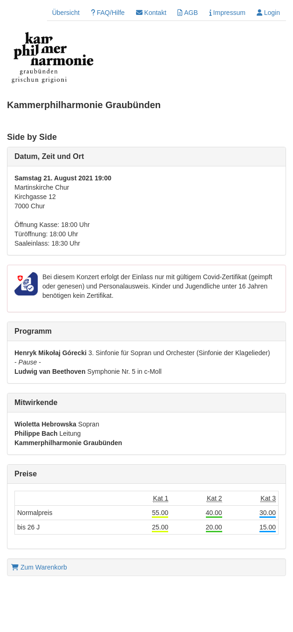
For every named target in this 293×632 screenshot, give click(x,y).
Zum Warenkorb (39, 567)
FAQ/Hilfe (108, 12)
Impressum (227, 12)
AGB (187, 12)
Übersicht (66, 12)
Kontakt (151, 12)
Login (268, 12)
